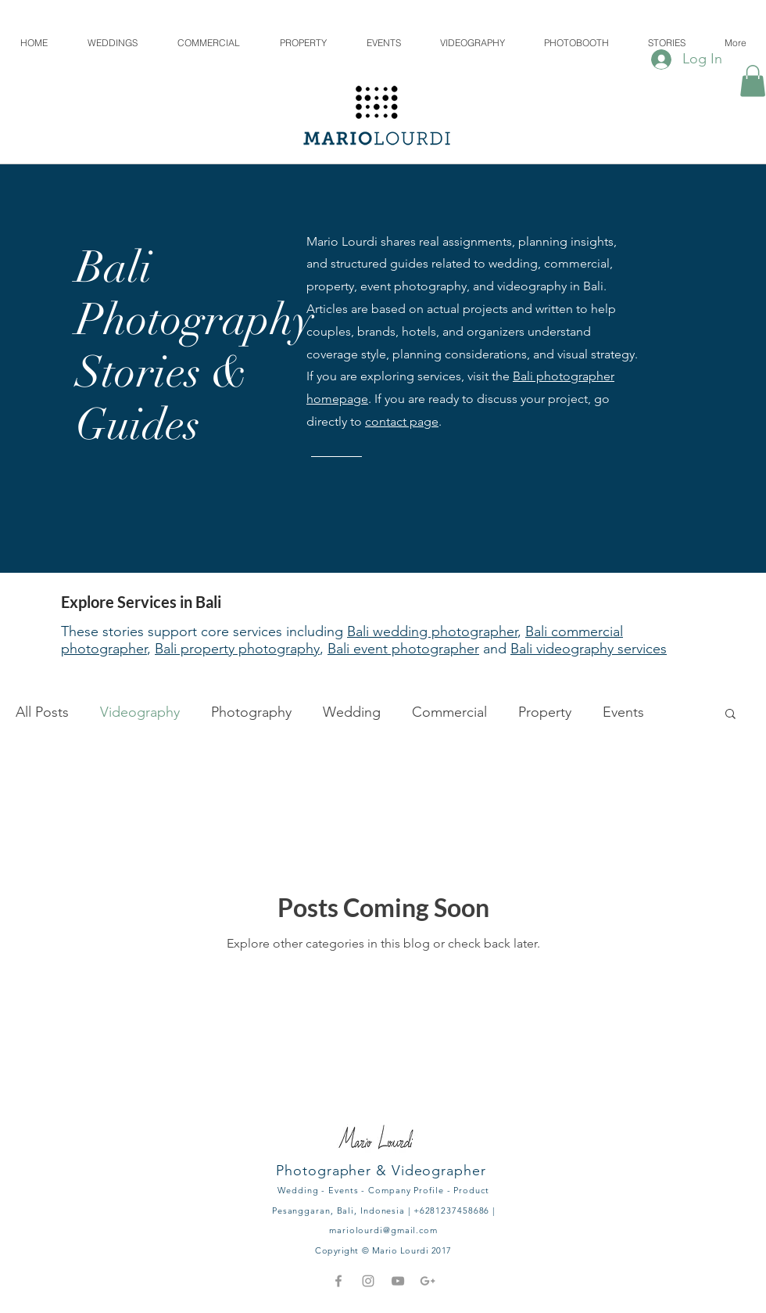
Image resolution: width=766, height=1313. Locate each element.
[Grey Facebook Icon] (338, 1281)
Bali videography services (588, 648)
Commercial (449, 712)
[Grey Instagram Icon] (368, 1281)
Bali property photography (237, 648)
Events (623, 712)
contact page (401, 421)
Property (544, 712)
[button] (752, 81)
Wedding (352, 712)
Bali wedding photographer (432, 631)
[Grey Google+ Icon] (427, 1281)
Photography (251, 712)
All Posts (42, 712)
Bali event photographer (403, 648)
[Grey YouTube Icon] (398, 1281)
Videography (140, 712)
